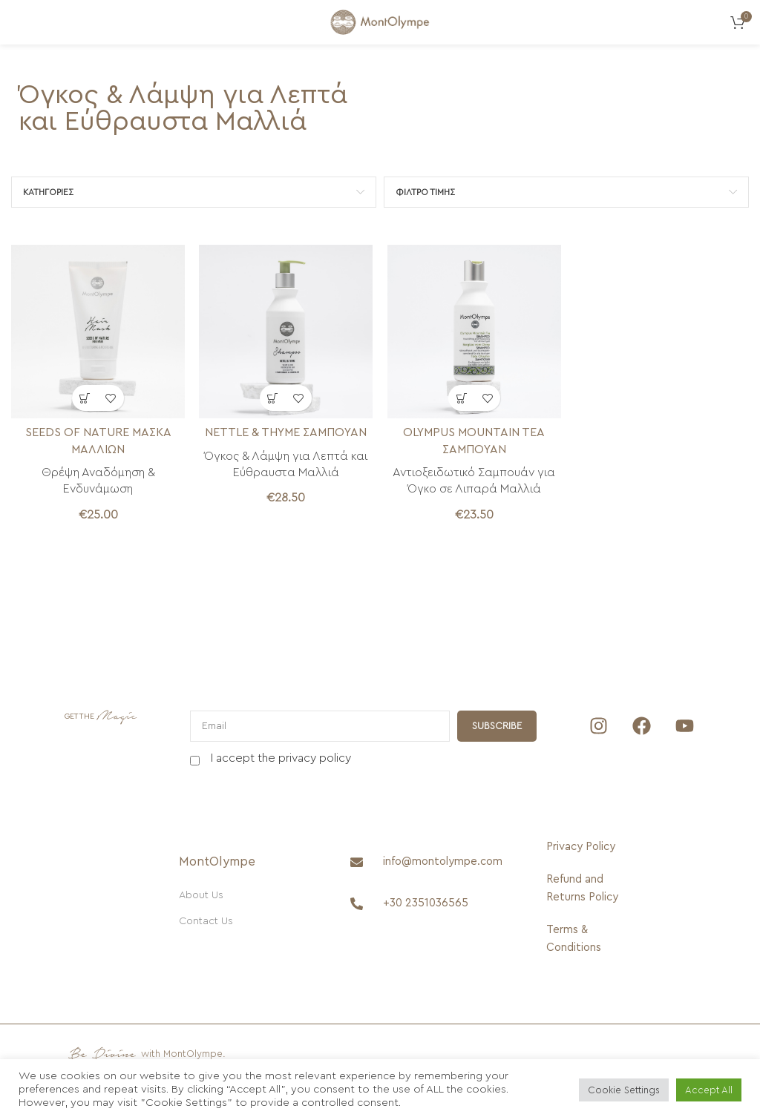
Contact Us (206, 921)
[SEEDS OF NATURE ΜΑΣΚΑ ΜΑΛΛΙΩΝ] (98, 331)
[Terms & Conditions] (583, 939)
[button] (85, 397)
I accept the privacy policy (281, 758)
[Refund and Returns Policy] (583, 888)
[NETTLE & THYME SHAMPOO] (286, 331)
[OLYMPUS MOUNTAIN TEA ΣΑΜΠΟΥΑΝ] (474, 331)
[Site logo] (380, 21)
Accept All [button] (709, 1090)
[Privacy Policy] (583, 847)
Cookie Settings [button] (624, 1090)
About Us (201, 895)
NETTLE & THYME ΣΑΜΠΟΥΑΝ (286, 432)
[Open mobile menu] (18, 22)
